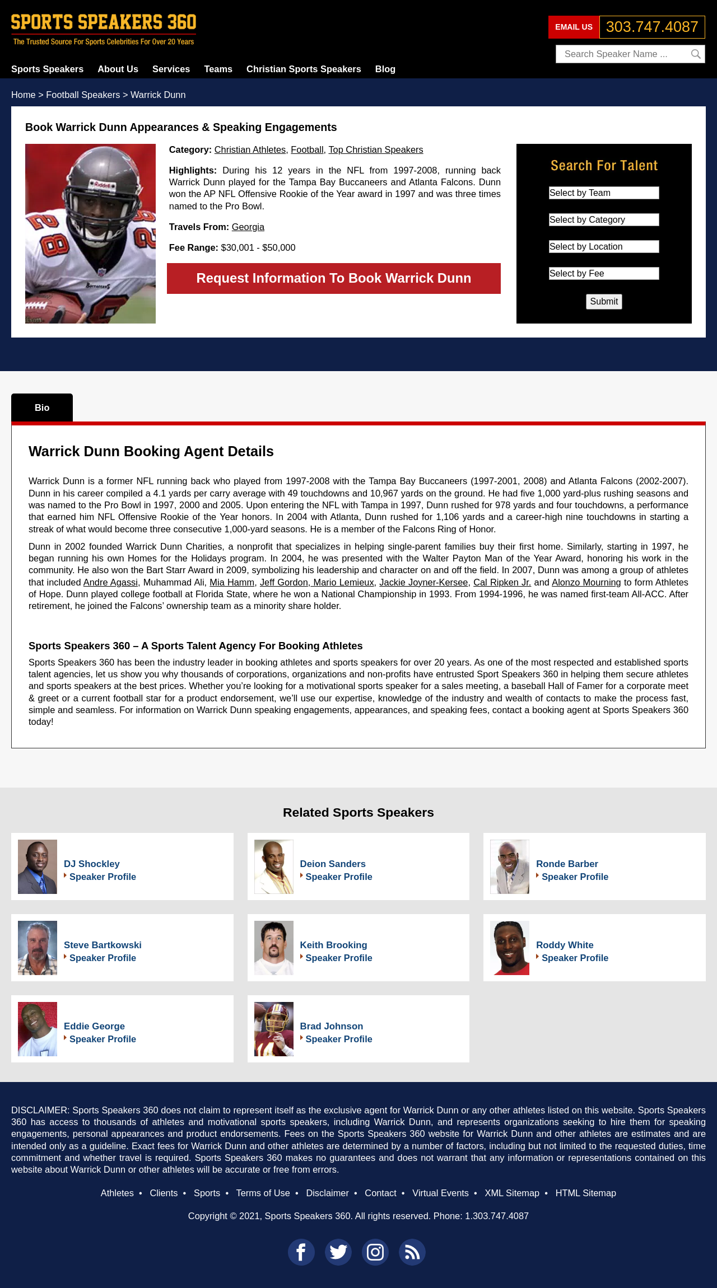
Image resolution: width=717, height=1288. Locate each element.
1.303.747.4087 (497, 1216)
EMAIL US (574, 26)
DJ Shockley (92, 864)
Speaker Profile (102, 877)
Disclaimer (327, 1193)
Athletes (117, 1193)
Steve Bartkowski (103, 945)
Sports (207, 1193)
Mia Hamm (231, 582)
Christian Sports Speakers (303, 69)
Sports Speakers (47, 69)
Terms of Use (263, 1193)
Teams (218, 69)
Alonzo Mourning (586, 582)
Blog (385, 69)
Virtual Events (440, 1193)
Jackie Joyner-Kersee (423, 582)
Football (307, 149)
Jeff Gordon (284, 582)
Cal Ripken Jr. (502, 582)
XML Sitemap (512, 1193)
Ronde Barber (567, 864)
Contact (380, 1193)
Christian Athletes (250, 149)
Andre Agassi (110, 582)
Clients (164, 1193)
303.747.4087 (652, 26)
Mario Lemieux (342, 582)
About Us (117, 69)
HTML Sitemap (586, 1193)
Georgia (248, 227)
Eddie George (94, 1026)
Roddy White (565, 945)
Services (171, 69)
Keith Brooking (333, 945)
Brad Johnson (332, 1026)
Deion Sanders (333, 864)
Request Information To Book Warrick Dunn (334, 277)
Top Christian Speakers (375, 149)
